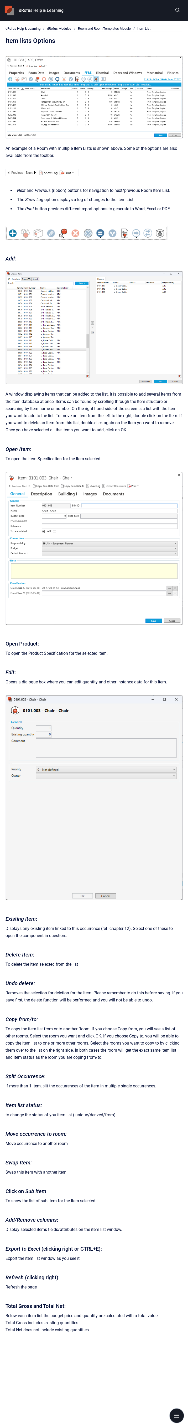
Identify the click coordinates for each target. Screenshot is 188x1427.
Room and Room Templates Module (104, 28)
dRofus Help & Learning (41, 10)
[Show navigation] (177, 1416)
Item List (143, 28)
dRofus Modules (59, 28)
